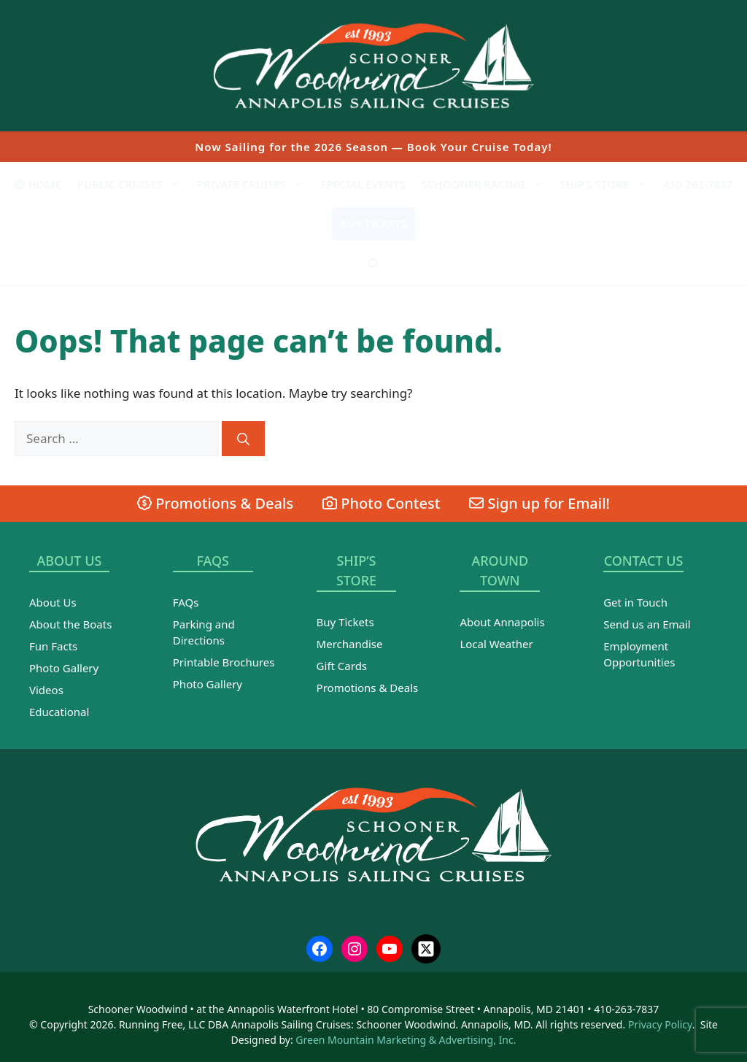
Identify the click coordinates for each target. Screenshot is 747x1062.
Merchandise (350, 643)
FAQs (186, 602)
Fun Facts (53, 646)
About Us (53, 602)
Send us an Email (647, 624)
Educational (59, 711)
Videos (46, 689)
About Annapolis (502, 622)
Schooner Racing (486, 184)
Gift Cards (342, 665)
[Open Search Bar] (373, 263)
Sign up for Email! (539, 503)
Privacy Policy (660, 1024)
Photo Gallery (63, 668)
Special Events (363, 184)
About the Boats (70, 624)
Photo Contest (381, 503)
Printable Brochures (224, 662)
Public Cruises (133, 184)
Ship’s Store (607, 184)
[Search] (243, 438)
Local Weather (496, 643)
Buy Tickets (373, 223)
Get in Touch (635, 602)
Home (38, 184)
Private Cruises (254, 184)
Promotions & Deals (215, 503)
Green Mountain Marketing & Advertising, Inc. (405, 1040)
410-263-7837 (697, 184)
